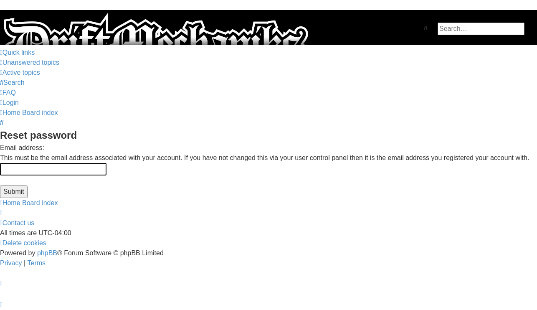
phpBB (47, 253)
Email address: (22, 147)
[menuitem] (29, 63)
